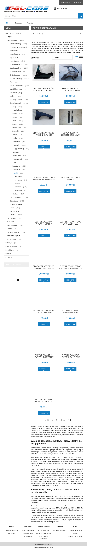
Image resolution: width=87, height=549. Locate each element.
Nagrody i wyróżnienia (75, 536)
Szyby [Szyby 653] (14, 117)
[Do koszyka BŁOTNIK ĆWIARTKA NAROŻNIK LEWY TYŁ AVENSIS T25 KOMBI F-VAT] (44, 413)
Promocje (8, 257)
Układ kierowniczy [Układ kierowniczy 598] (16, 64)
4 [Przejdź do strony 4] (56, 420)
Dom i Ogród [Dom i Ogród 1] (9, 250)
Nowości (8, 254)
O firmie (75, 533)
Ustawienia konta (27, 533)
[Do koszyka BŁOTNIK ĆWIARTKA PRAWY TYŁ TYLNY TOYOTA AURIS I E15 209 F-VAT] (44, 235)
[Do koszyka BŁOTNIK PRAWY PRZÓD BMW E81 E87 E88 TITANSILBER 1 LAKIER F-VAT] (70, 235)
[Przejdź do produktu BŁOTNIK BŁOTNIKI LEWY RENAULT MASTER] (44, 297)
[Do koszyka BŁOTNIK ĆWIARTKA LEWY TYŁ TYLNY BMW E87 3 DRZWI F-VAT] (44, 369)
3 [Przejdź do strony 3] (52, 420)
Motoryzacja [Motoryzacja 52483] (9, 33)
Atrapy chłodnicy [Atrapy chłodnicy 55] (18, 149)
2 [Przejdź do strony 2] (48, 420)
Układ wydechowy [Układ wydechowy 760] (16, 99)
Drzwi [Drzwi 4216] (14, 120)
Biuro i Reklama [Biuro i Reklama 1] (11, 246)
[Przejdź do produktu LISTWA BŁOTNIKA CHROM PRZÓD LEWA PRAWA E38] (70, 119)
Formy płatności (43, 530)
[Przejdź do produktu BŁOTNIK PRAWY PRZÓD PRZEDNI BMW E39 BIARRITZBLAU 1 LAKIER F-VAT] (44, 119)
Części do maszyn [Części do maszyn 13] (13, 232)
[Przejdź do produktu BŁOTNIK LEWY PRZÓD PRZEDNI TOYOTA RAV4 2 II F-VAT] (44, 75)
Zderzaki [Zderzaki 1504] (15, 131)
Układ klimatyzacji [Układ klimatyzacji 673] (16, 89)
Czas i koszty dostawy (43, 533)
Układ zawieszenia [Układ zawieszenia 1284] (16, 86)
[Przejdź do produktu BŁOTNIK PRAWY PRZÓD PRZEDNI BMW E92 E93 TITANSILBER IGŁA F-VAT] (44, 253)
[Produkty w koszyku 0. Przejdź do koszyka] (60, 8)
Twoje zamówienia (28, 530)
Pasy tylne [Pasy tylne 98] (16, 169)
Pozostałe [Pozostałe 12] (18, 190)
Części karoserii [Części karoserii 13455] (15, 103)
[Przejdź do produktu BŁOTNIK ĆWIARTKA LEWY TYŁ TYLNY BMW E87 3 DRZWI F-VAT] (44, 341)
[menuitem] (8, 23)
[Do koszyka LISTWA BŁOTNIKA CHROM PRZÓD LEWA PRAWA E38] (70, 146)
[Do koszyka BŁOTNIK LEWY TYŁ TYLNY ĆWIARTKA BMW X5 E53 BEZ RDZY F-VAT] (70, 102)
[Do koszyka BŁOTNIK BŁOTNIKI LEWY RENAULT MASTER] (44, 324)
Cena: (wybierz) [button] (38, 34)
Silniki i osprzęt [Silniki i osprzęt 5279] (15, 75)
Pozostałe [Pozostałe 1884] (15, 145)
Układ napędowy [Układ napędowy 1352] (16, 68)
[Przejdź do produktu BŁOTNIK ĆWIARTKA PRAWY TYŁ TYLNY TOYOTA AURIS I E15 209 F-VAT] (44, 208)
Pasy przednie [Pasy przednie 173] (17, 159)
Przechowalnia (28, 536)
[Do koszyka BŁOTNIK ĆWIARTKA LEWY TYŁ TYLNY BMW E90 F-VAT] (70, 369)
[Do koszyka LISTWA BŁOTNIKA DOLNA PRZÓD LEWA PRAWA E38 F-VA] (44, 191)
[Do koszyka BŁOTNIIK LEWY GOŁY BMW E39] (70, 191)
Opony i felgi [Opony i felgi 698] (11, 218)
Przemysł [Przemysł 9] (8, 243)
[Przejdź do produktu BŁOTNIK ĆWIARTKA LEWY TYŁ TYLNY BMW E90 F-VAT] (70, 341)
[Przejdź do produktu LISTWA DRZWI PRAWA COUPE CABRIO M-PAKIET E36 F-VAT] (16, 289)
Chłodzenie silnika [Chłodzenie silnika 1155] (16, 197)
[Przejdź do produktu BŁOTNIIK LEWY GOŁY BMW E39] (70, 164)
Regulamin (11, 533)
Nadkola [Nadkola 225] (15, 194)
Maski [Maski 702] (14, 134)
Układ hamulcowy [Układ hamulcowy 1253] (16, 78)
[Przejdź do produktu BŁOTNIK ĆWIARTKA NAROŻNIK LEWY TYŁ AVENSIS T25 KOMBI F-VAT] (44, 386)
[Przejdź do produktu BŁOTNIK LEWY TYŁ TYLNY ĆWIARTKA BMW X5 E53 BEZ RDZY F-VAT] (70, 75)
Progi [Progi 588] (14, 107)
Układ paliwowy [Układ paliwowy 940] (15, 71)
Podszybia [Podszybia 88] (16, 141)
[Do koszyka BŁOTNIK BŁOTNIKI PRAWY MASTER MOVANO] (70, 324)
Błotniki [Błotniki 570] (15, 173)
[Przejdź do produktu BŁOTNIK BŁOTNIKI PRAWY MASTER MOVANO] (70, 297)
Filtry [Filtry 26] (11, 82)
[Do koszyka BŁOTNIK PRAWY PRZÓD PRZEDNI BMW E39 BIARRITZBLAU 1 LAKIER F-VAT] (44, 146)
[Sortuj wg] (62, 57)
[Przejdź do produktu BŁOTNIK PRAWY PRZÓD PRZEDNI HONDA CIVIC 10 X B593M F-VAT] (70, 253)
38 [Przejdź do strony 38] (68, 420)
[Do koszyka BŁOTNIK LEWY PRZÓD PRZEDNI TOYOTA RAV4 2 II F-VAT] (44, 102)
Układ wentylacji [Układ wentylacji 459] (15, 44)
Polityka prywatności (59, 530)
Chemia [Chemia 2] (9, 229)
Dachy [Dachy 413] (14, 138)
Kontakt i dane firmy (75, 530)
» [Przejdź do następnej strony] (72, 420)
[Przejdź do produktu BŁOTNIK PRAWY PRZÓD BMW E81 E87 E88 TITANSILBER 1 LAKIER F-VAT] (70, 208)
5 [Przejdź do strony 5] (60, 420)
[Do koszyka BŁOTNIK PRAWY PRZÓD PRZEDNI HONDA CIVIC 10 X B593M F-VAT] (70, 280)
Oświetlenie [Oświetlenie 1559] (14, 201)
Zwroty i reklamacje (11, 530)
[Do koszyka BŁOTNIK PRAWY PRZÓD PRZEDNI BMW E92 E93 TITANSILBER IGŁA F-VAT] (44, 280)
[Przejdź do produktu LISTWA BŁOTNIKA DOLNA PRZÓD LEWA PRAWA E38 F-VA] (44, 164)
